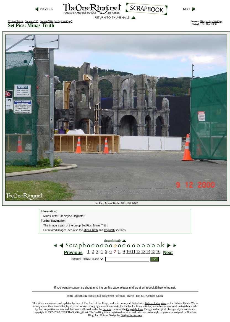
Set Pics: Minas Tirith (94, 225)
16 (158, 251)
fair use (107, 309)
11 (133, 251)
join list (140, 295)
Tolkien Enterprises (155, 303)
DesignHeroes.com (131, 315)
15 (153, 251)
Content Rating (154, 295)
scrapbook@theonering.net (158, 287)
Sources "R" (31, 21)
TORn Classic (15, 21)
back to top (107, 295)
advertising (81, 295)
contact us (94, 295)
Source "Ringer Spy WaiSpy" (56, 21)
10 (128, 251)
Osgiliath (109, 230)
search (130, 295)
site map (120, 295)
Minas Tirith (91, 230)
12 (138, 251)
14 (148, 251)
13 (143, 251)
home (70, 295)
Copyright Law (134, 309)
